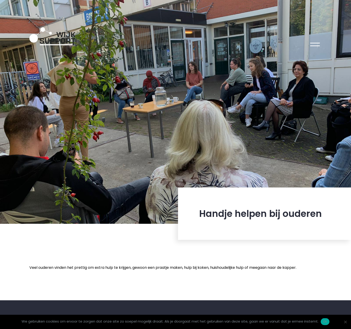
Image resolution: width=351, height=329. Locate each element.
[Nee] (345, 322)
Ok (325, 321)
